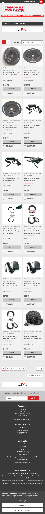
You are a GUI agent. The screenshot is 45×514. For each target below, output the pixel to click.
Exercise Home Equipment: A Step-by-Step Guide (23, 473)
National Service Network (22, 462)
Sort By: (16, 42)
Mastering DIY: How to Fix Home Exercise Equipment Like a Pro (22, 483)
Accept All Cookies (22, 510)
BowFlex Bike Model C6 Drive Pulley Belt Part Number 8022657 (10, 339)
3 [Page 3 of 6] (11, 369)
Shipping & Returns (22, 433)
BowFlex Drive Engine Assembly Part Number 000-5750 (33, 339)
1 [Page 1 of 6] (3, 369)
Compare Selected (35, 375)
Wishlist (22, 427)
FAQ (22, 449)
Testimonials (22, 454)
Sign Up (32, 1)
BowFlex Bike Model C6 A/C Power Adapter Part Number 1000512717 (12, 286)
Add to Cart (12, 88)
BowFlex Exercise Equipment (11, 68)
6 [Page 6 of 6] (23, 369)
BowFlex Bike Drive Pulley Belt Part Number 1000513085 (11, 233)
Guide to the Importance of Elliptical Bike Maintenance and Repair (22, 480)
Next (40, 369)
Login (26, 1)
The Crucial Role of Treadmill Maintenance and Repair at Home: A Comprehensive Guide (22, 477)
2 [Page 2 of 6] (7, 369)
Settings (22, 500)
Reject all (22, 505)
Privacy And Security (22, 452)
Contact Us (22, 446)
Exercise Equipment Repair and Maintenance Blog (22, 457)
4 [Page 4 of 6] (15, 369)
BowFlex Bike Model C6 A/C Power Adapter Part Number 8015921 (33, 286)
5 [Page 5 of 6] (19, 369)
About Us (22, 444)
